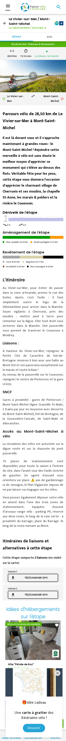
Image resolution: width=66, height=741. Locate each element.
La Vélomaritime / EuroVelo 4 (27, 28)
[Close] (57, 673)
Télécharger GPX (36, 577)
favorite (57, 625)
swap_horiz (33, 96)
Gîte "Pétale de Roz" (21, 664)
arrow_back (5, 23)
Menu (8, 7)
